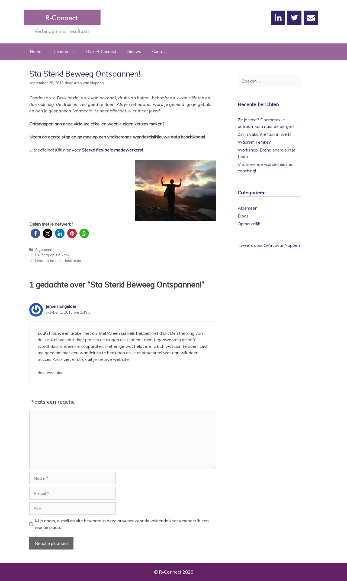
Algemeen (43, 249)
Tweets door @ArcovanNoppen (269, 245)
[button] (35, 233)
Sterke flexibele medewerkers (112, 150)
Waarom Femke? (254, 142)
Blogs (243, 216)
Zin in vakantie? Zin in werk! (264, 134)
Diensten (66, 51)
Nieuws (134, 51)
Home (35, 51)
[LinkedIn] (278, 18)
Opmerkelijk (249, 223)
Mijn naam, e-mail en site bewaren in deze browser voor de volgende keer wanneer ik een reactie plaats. (122, 524)
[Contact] (311, 18)
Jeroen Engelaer (61, 306)
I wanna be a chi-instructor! (58, 260)
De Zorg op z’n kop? (52, 254)
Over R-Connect (101, 51)
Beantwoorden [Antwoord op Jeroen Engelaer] (50, 372)
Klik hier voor (68, 150)
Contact (159, 51)
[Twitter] (294, 18)
